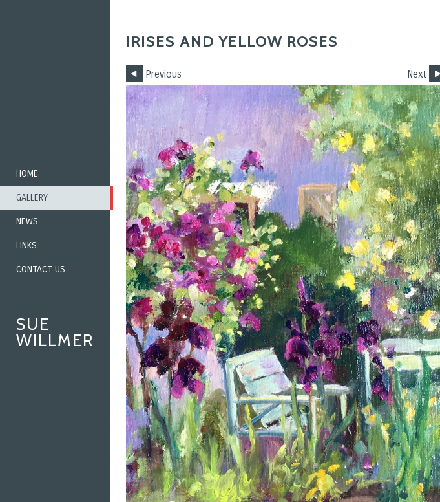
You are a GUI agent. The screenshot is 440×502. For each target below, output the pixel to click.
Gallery (32, 197)
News (27, 221)
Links (26, 245)
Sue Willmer (55, 332)
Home (27, 173)
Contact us (40, 269)
